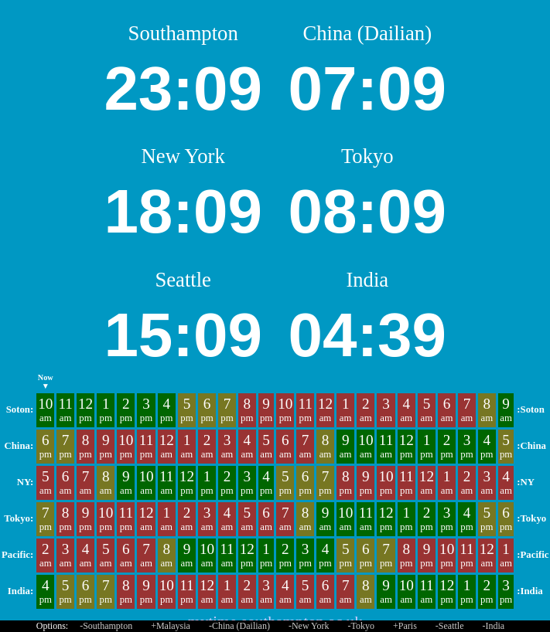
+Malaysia (170, 625)
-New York (309, 625)
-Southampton (106, 625)
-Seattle (450, 625)
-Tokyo (361, 625)
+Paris (405, 625)
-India (494, 625)
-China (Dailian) (239, 625)
